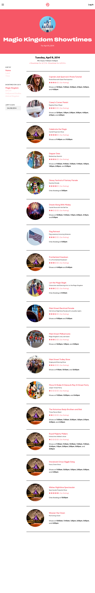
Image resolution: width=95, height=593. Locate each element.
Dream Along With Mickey (60, 205)
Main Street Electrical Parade (61, 308)
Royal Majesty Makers (58, 434)
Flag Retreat (54, 231)
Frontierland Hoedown (58, 257)
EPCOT (8, 90)
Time (7, 76)
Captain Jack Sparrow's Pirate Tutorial (65, 77)
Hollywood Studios (13, 93)
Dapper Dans (54, 153)
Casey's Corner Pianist (58, 102)
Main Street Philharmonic (59, 334)
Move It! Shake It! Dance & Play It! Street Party (69, 385)
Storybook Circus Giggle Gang (62, 462)
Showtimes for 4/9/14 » (57, 63)
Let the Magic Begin (57, 283)
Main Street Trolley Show (59, 359)
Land (7, 73)
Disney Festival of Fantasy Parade (63, 180)
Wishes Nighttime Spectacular (62, 487)
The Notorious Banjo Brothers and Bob (65, 409)
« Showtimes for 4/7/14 (38, 63)
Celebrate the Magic (58, 129)
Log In (90, 4)
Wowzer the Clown (57, 513)
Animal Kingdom (12, 96)
